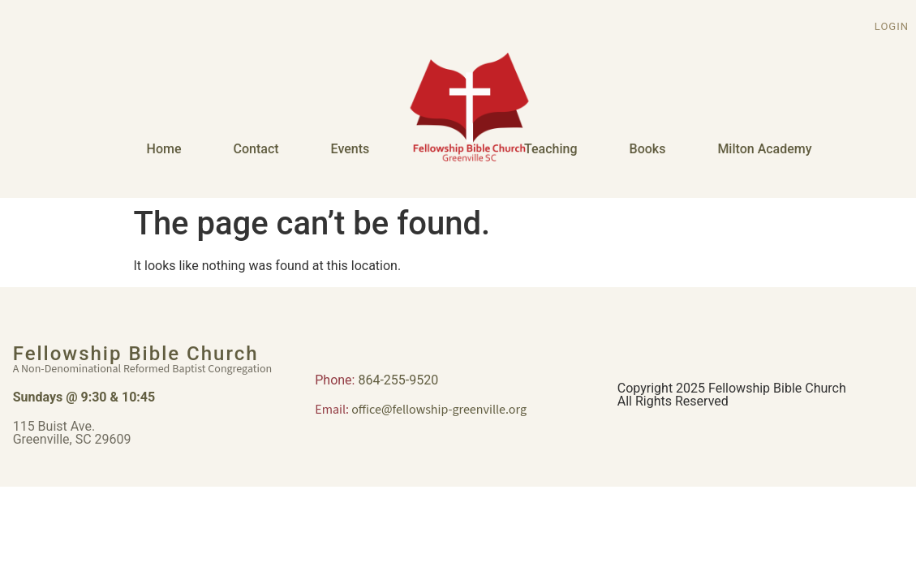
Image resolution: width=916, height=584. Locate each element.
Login (892, 26)
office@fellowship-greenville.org (439, 410)
